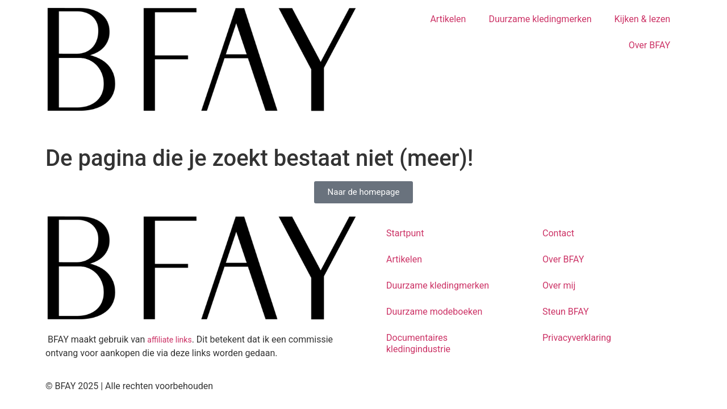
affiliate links (169, 339)
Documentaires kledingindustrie (418, 343)
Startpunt (405, 233)
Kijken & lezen (642, 19)
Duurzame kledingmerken (539, 19)
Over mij (558, 285)
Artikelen (448, 19)
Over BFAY (649, 45)
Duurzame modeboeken (434, 311)
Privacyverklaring (576, 337)
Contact (558, 233)
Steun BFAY (565, 311)
